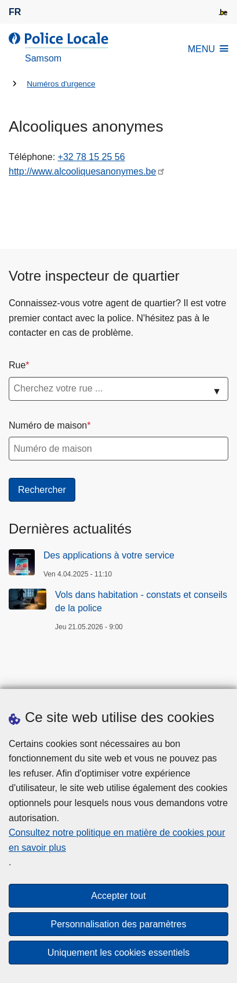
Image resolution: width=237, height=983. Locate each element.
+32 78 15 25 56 (91, 157)
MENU (208, 49)
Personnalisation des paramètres (119, 924)
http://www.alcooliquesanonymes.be (82, 171)
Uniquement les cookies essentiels (118, 952)
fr (15, 12)
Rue (17, 365)
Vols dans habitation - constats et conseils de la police (141, 601)
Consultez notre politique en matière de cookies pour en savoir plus (117, 840)
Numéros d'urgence (61, 83)
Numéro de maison (48, 425)
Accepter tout (118, 896)
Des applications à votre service (108, 555)
